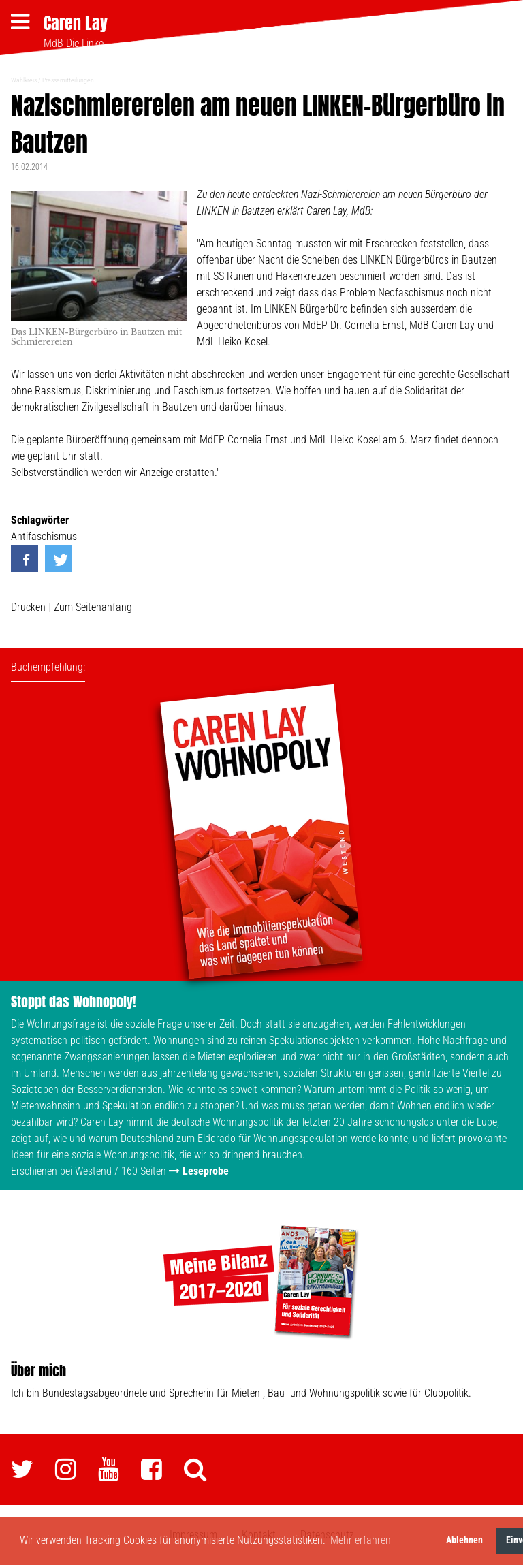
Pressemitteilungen (68, 80)
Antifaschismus (44, 536)
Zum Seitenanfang (93, 607)
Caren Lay (76, 23)
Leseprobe (206, 1171)
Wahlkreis (24, 80)
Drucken (28, 607)
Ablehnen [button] (464, 1540)
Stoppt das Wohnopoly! (73, 1001)
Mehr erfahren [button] (360, 1540)
